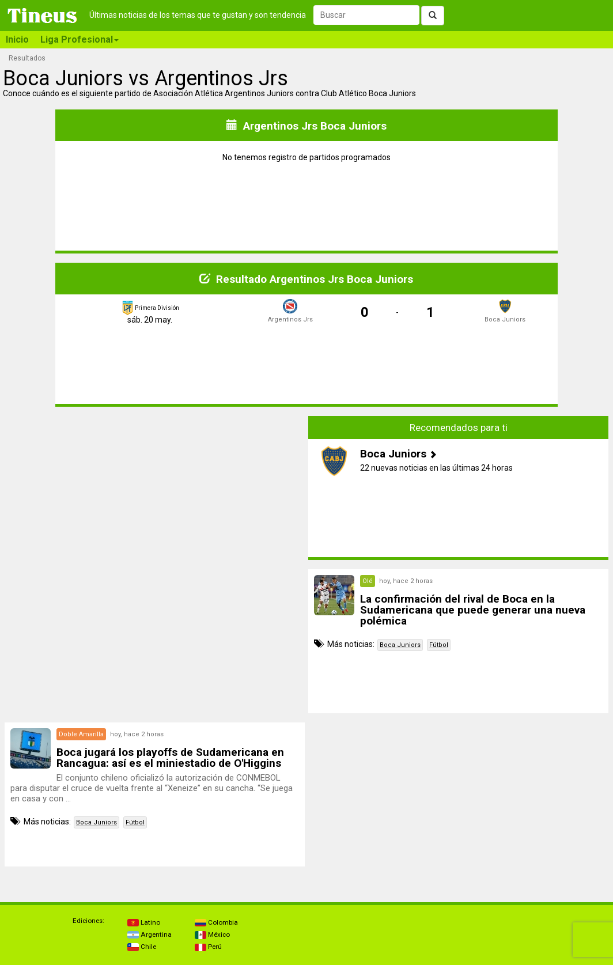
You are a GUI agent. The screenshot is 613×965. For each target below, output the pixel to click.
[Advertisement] (155, 496)
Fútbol (438, 645)
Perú (208, 947)
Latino (143, 922)
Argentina (149, 934)
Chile (141, 947)
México (212, 934)
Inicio (17, 39)
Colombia (216, 922)
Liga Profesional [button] (79, 39)
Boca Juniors (400, 645)
